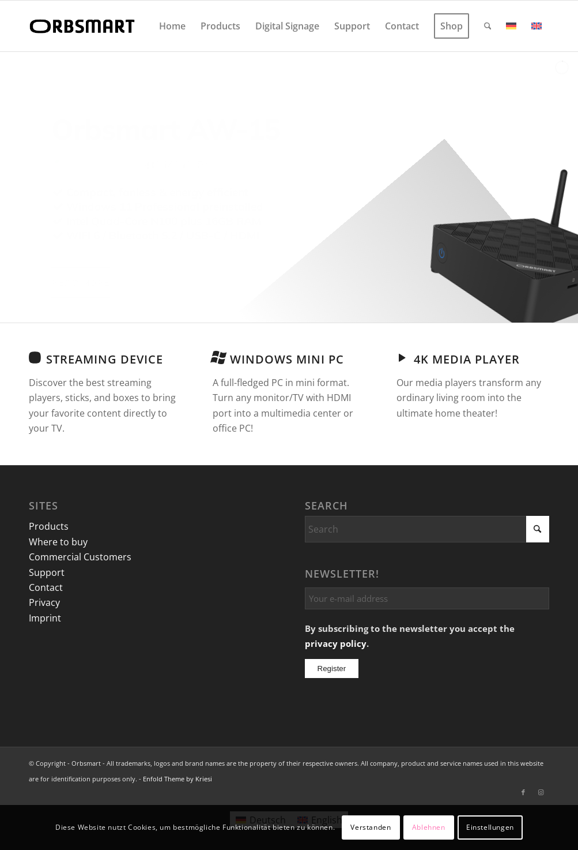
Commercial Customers (80, 557)
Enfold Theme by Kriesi (177, 778)
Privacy (44, 602)
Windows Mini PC (287, 359)
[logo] (84, 26)
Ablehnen (428, 827)
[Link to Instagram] (540, 792)
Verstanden (370, 827)
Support (47, 572)
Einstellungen (490, 827)
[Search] (488, 26)
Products (49, 526)
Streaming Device (104, 359)
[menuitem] (172, 26)
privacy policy (336, 643)
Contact (46, 587)
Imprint (45, 618)
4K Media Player (467, 359)
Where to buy (58, 542)
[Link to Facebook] (523, 792)
